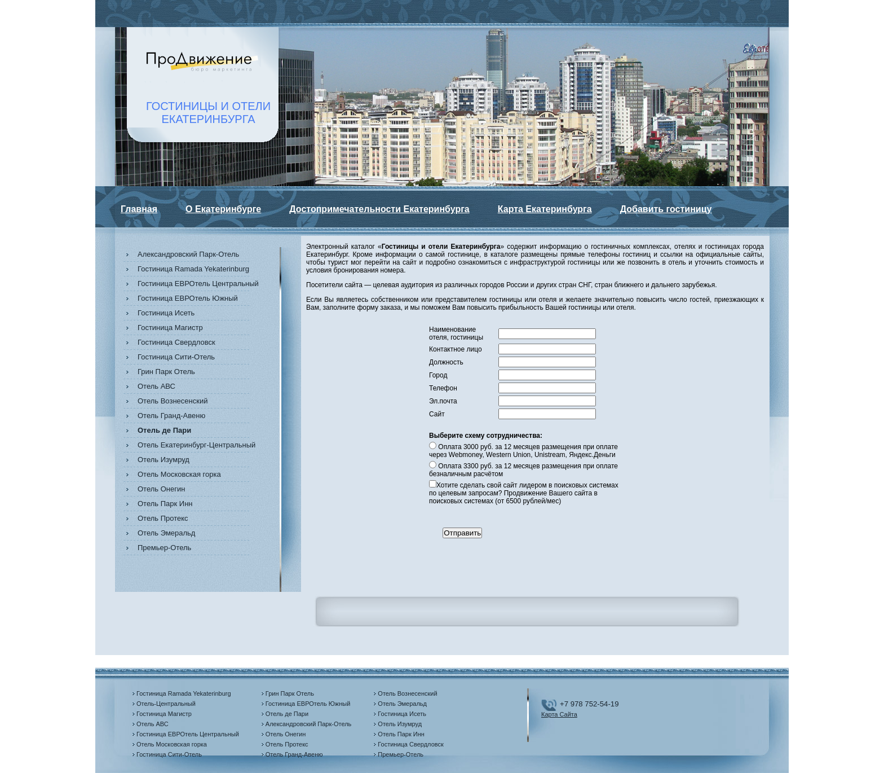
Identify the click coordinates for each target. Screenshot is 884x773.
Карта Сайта (559, 714)
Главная (139, 209)
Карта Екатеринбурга (545, 209)
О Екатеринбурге (223, 209)
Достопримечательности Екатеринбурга (379, 209)
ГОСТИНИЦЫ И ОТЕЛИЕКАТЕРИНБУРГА (208, 112)
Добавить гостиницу (666, 209)
